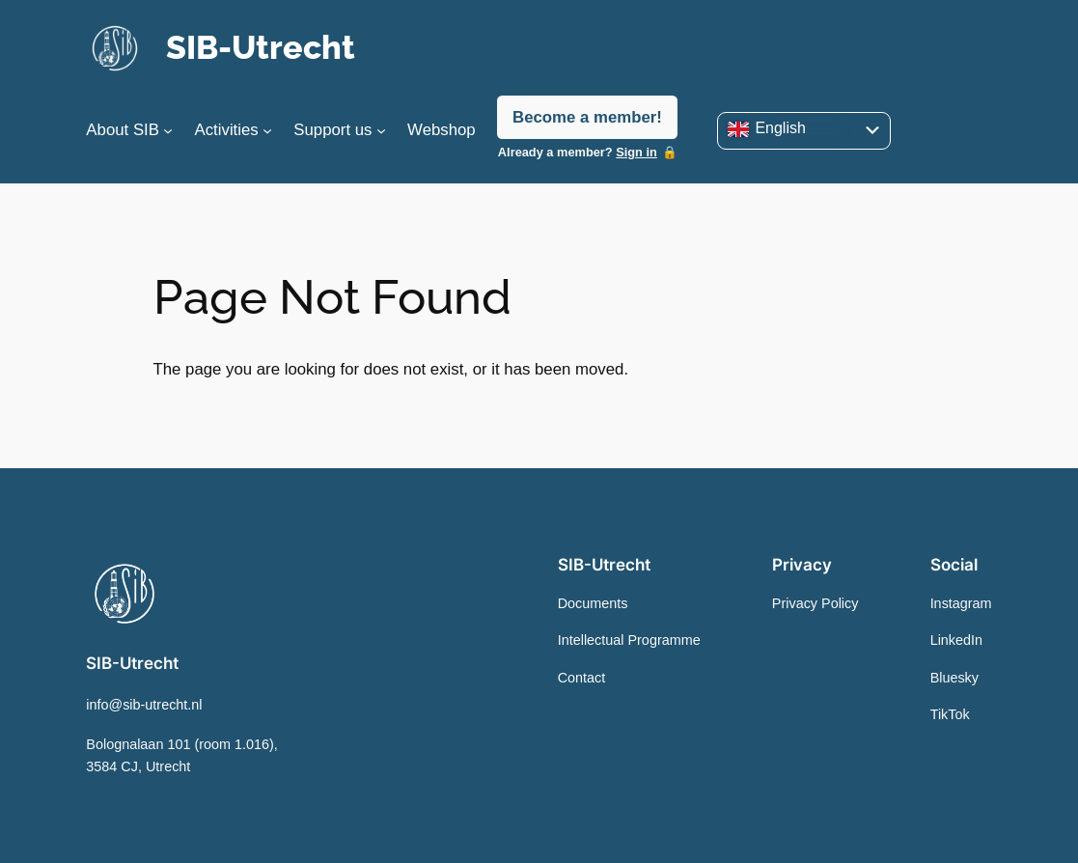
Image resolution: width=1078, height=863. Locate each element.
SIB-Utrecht (260, 47)
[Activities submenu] (267, 130)
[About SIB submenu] (168, 130)
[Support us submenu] (381, 130)
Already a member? (577, 152)
